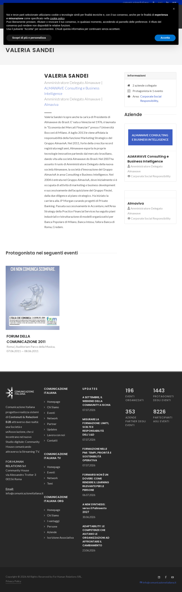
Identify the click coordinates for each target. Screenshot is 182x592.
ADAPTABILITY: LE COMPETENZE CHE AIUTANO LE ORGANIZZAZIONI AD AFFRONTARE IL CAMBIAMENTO (95, 535)
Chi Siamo (53, 407)
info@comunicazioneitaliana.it (158, 582)
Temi (50, 483)
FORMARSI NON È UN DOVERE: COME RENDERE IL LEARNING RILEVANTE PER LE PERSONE (95, 482)
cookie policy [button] (57, 18)
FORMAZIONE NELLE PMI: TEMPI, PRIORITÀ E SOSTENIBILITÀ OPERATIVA (96, 454)
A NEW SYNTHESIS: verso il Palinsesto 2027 (94, 508)
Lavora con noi (56, 435)
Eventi (51, 412)
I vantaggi (53, 521)
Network (52, 418)
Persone (52, 526)
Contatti (52, 440)
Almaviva (51, 104)
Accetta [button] (165, 37)
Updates (52, 429)
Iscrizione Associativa (60, 537)
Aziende (52, 532)
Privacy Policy (13, 581)
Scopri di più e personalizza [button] (29, 37)
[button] (174, 9)
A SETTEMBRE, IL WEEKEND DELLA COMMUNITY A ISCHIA (96, 401)
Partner (52, 424)
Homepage (53, 401)
